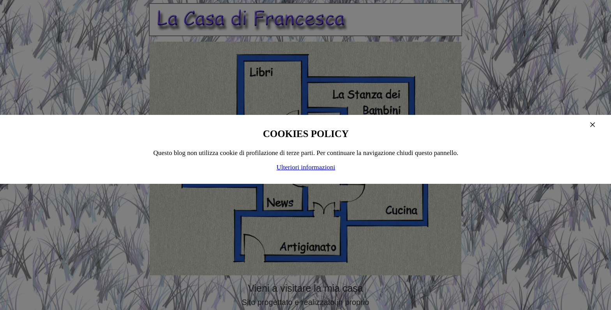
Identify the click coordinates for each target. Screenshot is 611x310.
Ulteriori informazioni (306, 167)
